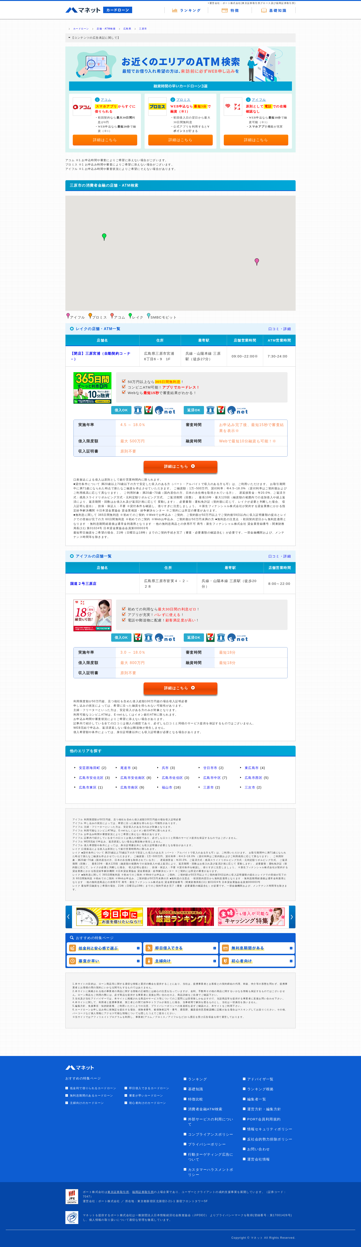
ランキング (197, 1079)
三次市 (250, 787)
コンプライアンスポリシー (210, 1134)
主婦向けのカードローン (87, 1103)
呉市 (165, 768)
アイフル (259, 100)
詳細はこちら (105, 140)
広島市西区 (253, 778)
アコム (106, 100)
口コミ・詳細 (279, 329)
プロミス (183, 100)
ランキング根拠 (260, 1089)
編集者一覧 (256, 1099)
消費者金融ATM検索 (205, 1109)
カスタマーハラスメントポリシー (210, 1172)
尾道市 (125, 768)
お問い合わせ (258, 1149)
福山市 (167, 787)
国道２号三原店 (83, 584)
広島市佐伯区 (172, 778)
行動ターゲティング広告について (210, 1157)
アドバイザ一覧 (260, 1079)
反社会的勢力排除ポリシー (270, 1139)
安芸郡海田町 (89, 768)
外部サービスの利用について (210, 1121)
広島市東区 (88, 787)
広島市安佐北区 (91, 778)
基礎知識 (195, 1089)
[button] (104, 237)
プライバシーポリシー (207, 1144)
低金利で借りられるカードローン (93, 1088)
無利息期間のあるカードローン (91, 1095)
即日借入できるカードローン (149, 1088)
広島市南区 (129, 787)
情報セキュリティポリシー (270, 1129)
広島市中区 (212, 778)
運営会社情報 (258, 1159)
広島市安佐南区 (132, 778)
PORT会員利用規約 (264, 1119)
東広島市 (252, 768)
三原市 (208, 787)
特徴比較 (195, 1099)
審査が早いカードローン (146, 1095)
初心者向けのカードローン (147, 1103)
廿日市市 (210, 768)
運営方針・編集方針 (264, 1109)
